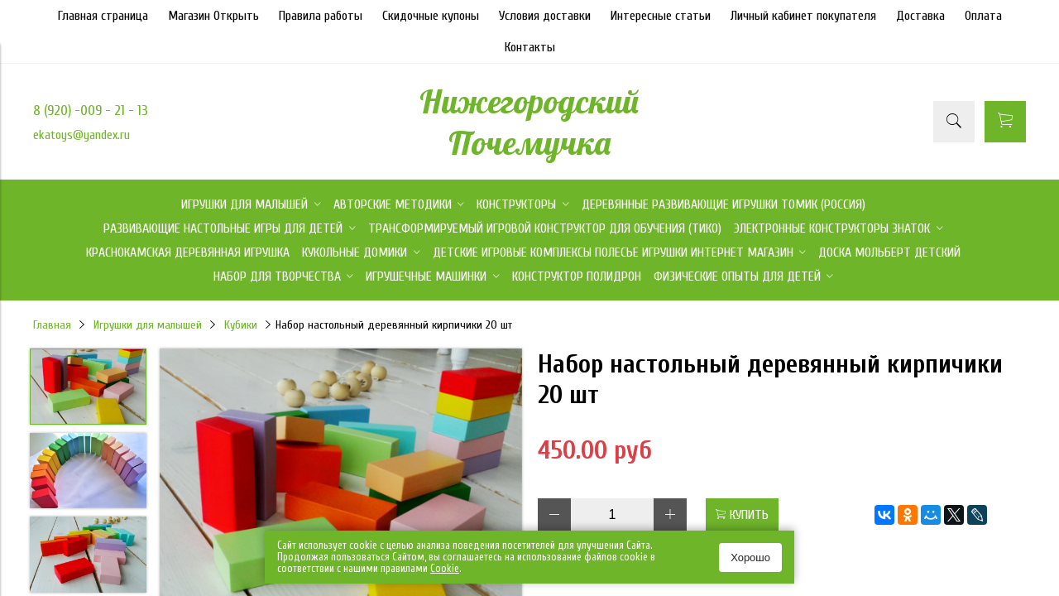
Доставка (920, 15)
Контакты (530, 47)
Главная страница (103, 15)
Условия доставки (545, 15)
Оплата (983, 15)
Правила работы (320, 15)
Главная (52, 325)
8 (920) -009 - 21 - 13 (90, 110)
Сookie (444, 568)
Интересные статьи (661, 15)
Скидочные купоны (430, 15)
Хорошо (750, 557)
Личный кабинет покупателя (803, 15)
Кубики (240, 325)
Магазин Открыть (213, 15)
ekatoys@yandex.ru (81, 134)
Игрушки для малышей (147, 325)
